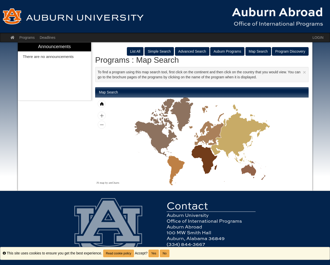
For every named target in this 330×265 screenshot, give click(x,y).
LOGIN (317, 38)
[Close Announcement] (304, 72)
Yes (153, 253)
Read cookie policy (118, 253)
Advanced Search (192, 51)
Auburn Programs (227, 51)
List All (135, 51)
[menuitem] (54, 71)
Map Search (258, 51)
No (164, 253)
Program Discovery (290, 51)
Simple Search (159, 51)
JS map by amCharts (107, 182)
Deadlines (47, 38)
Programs (27, 38)
